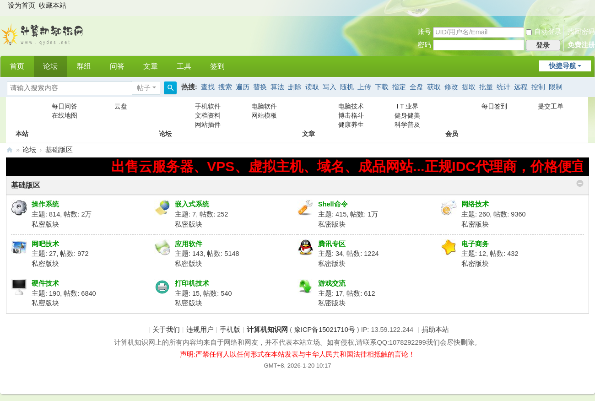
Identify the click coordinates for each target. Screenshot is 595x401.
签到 (217, 66)
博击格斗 (351, 115)
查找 (208, 87)
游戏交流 (332, 283)
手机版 (230, 329)
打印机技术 (192, 283)
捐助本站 (435, 329)
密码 (424, 45)
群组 (83, 66)
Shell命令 (333, 204)
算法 (277, 87)
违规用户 (200, 329)
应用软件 (188, 244)
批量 (486, 87)
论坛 (50, 66)
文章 (150, 66)
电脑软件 (264, 106)
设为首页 (21, 5)
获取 (434, 87)
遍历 (242, 87)
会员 (451, 115)
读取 (312, 87)
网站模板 (264, 115)
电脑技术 (351, 106)
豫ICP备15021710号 (324, 329)
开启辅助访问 (586, 6)
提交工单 (550, 106)
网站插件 (208, 124)
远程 (521, 87)
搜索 (225, 87)
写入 (329, 87)
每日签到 (494, 106)
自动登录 (544, 31)
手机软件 (208, 106)
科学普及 (407, 124)
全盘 (416, 87)
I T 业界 (407, 106)
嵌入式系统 (192, 204)
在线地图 (64, 115)
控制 (538, 87)
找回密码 (581, 31)
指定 (399, 87)
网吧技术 (45, 244)
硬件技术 (45, 283)
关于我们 (166, 329)
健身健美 (407, 115)
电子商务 (475, 244)
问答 (117, 66)
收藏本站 (52, 5)
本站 (22, 115)
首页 (17, 66)
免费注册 (581, 45)
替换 (260, 87)
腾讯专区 (332, 244)
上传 (364, 87)
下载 (382, 87)
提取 (469, 87)
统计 (503, 87)
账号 (424, 31)
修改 (451, 87)
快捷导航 (562, 66)
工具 (184, 66)
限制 (556, 87)
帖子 (144, 88)
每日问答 (64, 106)
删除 (295, 87)
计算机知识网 (9, 150)
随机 (347, 87)
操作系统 (45, 204)
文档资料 (208, 115)
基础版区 (25, 185)
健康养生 (351, 124)
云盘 (120, 106)
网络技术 (475, 204)
